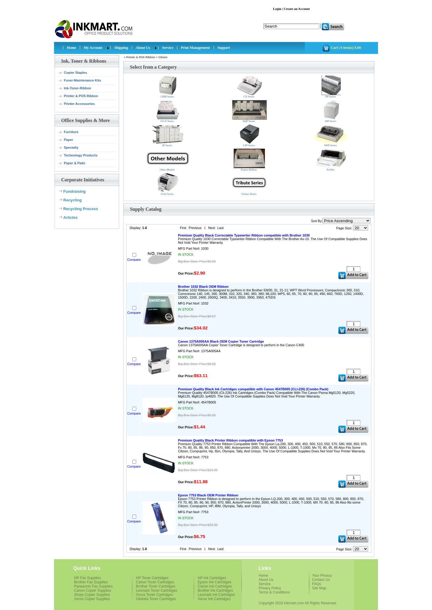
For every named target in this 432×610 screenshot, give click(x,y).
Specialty (68, 147)
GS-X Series (168, 111)
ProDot (331, 160)
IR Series (167, 135)
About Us (143, 48)
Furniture (68, 132)
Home (71, 48)
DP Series (331, 87)
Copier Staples (72, 72)
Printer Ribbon (249, 160)
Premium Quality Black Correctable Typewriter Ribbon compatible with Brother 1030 (244, 235)
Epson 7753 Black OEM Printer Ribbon (208, 495)
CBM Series (167, 87)
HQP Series (249, 111)
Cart (334, 48)
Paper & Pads (71, 163)
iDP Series (331, 111)
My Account (93, 48)
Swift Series (168, 184)
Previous (195, 228)
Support (224, 48)
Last (220, 228)
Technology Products (78, 155)
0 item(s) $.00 (350, 48)
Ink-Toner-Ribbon (74, 88)
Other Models (168, 160)
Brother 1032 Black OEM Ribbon (203, 286)
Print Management (195, 48)
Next (211, 228)
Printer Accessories (76, 104)
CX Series (249, 87)
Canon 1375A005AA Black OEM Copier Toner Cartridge (221, 341)
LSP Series (249, 135)
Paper (65, 140)
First (183, 228)
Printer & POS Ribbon (78, 96)
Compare (134, 259)
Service (167, 48)
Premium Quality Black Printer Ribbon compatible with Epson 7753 (230, 440)
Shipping (121, 48)
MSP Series (331, 135)
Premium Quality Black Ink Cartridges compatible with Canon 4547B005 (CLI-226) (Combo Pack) (253, 389)
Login (277, 8)
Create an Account (297, 8)
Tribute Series (249, 184)
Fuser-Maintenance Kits (79, 80)
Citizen (162, 57)
